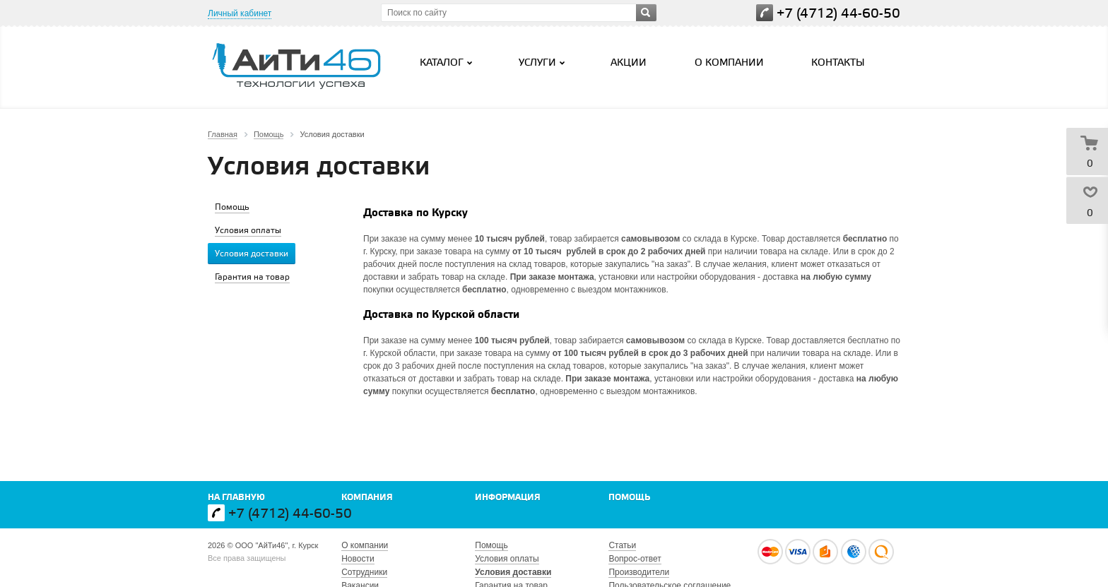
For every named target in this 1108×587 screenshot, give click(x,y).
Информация (508, 497)
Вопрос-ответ (634, 559)
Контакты (838, 63)
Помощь (629, 497)
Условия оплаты (506, 559)
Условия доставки (513, 572)
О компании (729, 63)
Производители (638, 572)
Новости (357, 559)
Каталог (448, 63)
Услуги (543, 63)
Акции (629, 63)
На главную (236, 497)
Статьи (622, 545)
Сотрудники (364, 572)
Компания (367, 497)
